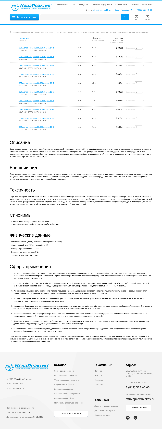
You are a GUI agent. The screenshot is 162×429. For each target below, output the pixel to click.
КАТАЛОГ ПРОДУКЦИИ (79, 5)
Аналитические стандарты (65, 375)
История (98, 371)
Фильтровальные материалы (66, 380)
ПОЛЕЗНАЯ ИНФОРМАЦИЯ (102, 5)
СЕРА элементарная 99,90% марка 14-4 (36, 48)
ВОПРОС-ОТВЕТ (121, 5)
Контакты (98, 384)
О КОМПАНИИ (62, 5)
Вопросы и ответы (102, 415)
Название (24, 38)
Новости (98, 375)
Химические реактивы (64, 371)
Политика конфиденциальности (20, 408)
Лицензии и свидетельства (106, 406)
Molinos (26, 412)
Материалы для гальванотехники (68, 402)
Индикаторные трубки (64, 384)
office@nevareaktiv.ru (102, 10)
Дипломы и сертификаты (105, 410)
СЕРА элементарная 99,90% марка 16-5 (36, 83)
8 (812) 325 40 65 (138, 387)
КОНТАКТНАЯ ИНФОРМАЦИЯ (141, 5)
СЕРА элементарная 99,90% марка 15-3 (36, 65)
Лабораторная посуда (63, 389)
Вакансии (98, 380)
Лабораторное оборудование (67, 393)
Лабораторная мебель (64, 398)
